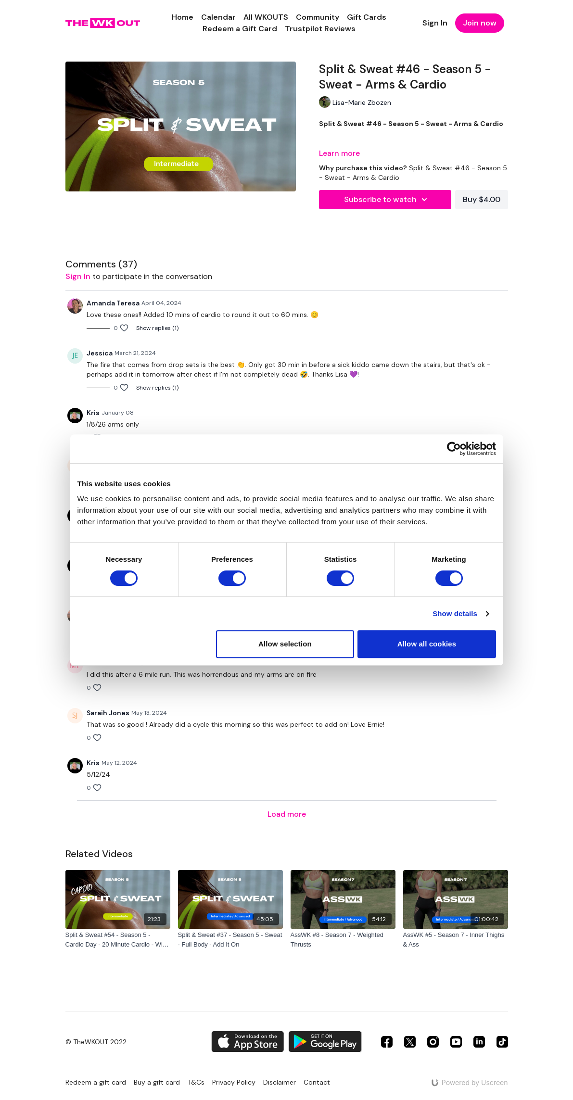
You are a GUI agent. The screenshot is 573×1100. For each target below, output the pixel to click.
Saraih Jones (108, 712)
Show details (455, 613)
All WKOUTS (265, 17)
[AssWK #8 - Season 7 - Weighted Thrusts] (343, 939)
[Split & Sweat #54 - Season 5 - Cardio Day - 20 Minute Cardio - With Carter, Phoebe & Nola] (117, 939)
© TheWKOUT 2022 (96, 1041)
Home (182, 17)
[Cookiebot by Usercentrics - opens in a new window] (454, 449)
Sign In (434, 23)
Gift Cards (366, 17)
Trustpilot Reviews (320, 29)
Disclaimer (279, 1082)
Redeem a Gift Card (240, 29)
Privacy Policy (233, 1082)
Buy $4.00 (481, 199)
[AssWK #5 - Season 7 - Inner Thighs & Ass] (455, 939)
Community (317, 17)
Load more (286, 814)
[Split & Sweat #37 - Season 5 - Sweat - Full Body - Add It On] (230, 939)
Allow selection (285, 644)
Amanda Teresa (113, 303)
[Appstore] (247, 1041)
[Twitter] (410, 1042)
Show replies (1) (157, 328)
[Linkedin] (479, 1042)
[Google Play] (325, 1041)
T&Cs (196, 1082)
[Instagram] (433, 1042)
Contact (317, 1082)
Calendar (218, 17)
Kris (93, 412)
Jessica (100, 353)
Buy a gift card (157, 1082)
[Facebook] (387, 1042)
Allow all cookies (427, 644)
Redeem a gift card (95, 1082)
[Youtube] (456, 1042)
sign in (77, 276)
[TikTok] (502, 1042)
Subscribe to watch (387, 199)
